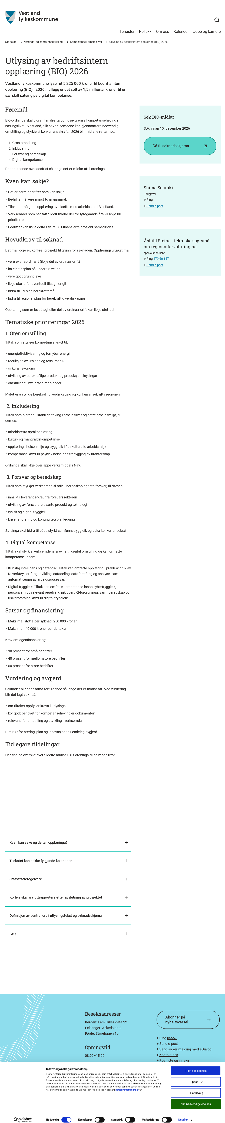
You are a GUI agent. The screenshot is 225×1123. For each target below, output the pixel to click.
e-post (173, 1044)
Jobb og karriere (207, 31)
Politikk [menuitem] (145, 31)
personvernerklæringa (126, 1086)
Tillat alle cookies (196, 1067)
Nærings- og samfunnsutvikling (43, 42)
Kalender (181, 31)
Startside (10, 42)
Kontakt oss (168, 1055)
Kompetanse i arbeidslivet (86, 42)
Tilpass (196, 1078)
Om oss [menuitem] (162, 31)
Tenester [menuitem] (127, 31)
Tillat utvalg (195, 1089)
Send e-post (155, 206)
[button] (68, 843)
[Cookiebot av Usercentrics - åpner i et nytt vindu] (22, 1116)
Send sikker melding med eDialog (185, 1049)
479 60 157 (161, 258)
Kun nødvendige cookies (196, 1100)
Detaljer (183, 1116)
